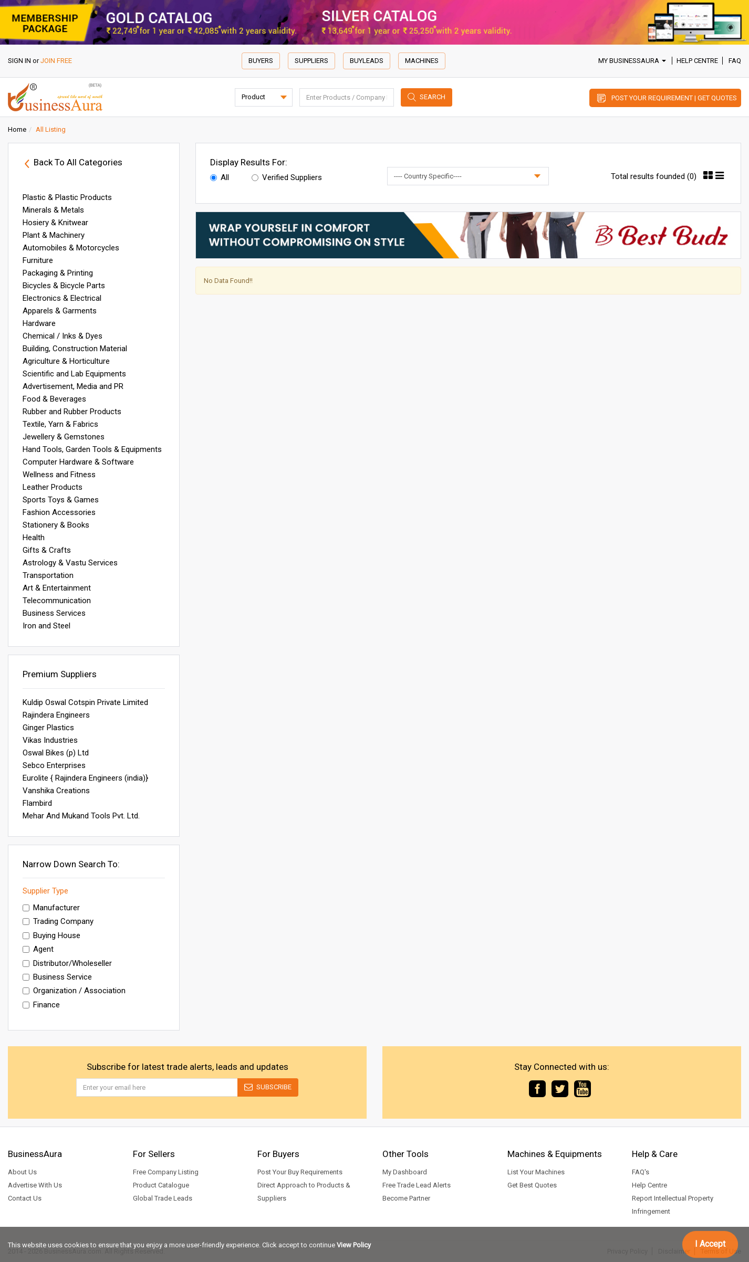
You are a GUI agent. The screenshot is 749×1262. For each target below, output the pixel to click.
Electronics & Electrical (62, 298)
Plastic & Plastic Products (67, 197)
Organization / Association (74, 990)
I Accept (710, 1244)
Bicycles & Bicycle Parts (64, 285)
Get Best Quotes (532, 1185)
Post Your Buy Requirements (299, 1172)
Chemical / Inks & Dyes (62, 336)
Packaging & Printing (58, 273)
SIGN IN (19, 61)
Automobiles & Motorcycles (71, 248)
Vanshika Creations (56, 790)
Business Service (57, 977)
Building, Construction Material (75, 348)
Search (432, 97)
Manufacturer (51, 907)
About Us (22, 1172)
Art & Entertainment (57, 588)
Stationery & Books (56, 525)
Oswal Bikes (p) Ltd (56, 753)
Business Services (54, 613)
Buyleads (366, 61)
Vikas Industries (50, 740)
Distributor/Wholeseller (67, 963)
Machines (422, 61)
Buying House (51, 935)
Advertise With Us (35, 1185)
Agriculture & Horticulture (66, 361)
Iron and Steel (46, 625)
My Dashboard (404, 1172)
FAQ (735, 61)
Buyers (260, 61)
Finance (41, 1004)
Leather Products (52, 487)
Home (17, 129)
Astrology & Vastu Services (70, 562)
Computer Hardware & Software (78, 462)
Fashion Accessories (59, 512)
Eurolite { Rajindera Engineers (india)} (85, 778)
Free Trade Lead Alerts (416, 1185)
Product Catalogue (161, 1185)
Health (34, 537)
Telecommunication (57, 600)
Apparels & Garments (60, 311)
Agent (38, 949)
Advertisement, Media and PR (73, 386)
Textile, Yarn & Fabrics (60, 424)
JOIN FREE (56, 61)
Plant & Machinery (54, 235)
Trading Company (58, 921)
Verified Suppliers (287, 177)
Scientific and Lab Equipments (74, 373)
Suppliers (311, 61)
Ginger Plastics (48, 727)
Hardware (39, 323)
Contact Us (24, 1198)
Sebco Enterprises (54, 765)
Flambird (37, 803)
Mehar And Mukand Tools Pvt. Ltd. (81, 816)
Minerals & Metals (53, 210)
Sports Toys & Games (61, 499)
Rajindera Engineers (56, 715)
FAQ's (640, 1172)
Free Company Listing (166, 1172)
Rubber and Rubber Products (72, 411)
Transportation (48, 575)
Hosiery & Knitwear (55, 222)
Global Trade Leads (162, 1198)
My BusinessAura (632, 61)
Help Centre (697, 61)
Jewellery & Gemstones (64, 436)
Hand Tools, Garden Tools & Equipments (92, 449)
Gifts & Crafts (47, 550)
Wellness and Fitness (59, 474)
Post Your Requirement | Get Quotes (674, 98)
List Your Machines (536, 1172)
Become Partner (406, 1198)
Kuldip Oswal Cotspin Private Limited (85, 702)
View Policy (354, 1245)
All (219, 177)
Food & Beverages (54, 399)
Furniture (38, 260)
